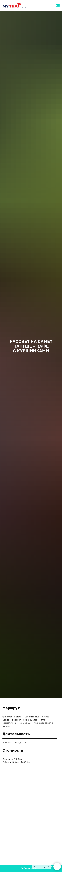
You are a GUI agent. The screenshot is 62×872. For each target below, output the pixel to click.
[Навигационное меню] (58, 5)
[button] (31, 868)
